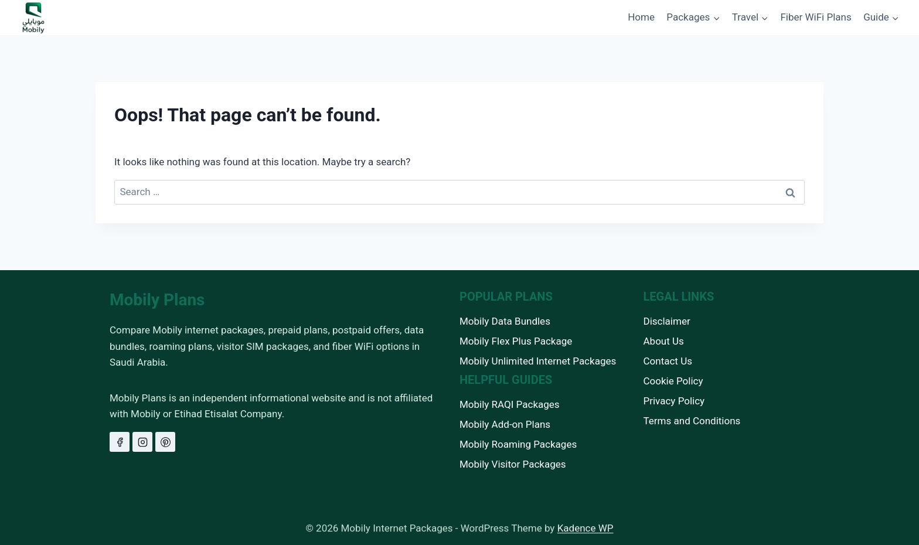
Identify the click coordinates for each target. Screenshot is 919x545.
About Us (664, 341)
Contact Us (668, 361)
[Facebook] (120, 442)
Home (641, 17)
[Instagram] (142, 442)
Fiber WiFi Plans (815, 17)
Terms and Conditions (692, 421)
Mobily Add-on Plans (505, 424)
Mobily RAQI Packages (510, 404)
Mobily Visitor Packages (513, 464)
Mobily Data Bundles (505, 321)
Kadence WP (585, 531)
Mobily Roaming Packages (518, 444)
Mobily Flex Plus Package (516, 341)
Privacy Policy (674, 401)
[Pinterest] (165, 442)
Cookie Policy (673, 381)
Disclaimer (667, 321)
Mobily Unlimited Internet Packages (538, 361)
